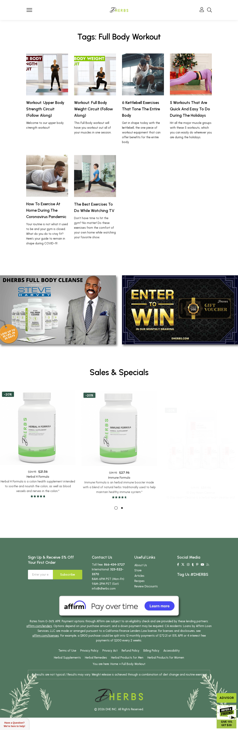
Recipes (139, 594)
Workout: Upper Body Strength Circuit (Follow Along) (45, 109)
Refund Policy (130, 663)
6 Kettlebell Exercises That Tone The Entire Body (141, 109)
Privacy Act (110, 663)
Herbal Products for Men (127, 670)
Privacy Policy (89, 663)
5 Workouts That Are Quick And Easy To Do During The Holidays (190, 109)
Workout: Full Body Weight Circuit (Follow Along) (93, 109)
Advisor (226, 698)
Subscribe (67, 587)
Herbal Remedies (96, 670)
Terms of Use (67, 663)
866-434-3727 (114, 577)
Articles (139, 588)
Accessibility (171, 663)
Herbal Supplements (67, 670)
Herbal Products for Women (165, 670)
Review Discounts (146, 599)
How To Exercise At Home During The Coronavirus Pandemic (46, 228)
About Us (140, 578)
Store (138, 583)
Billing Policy (151, 663)
